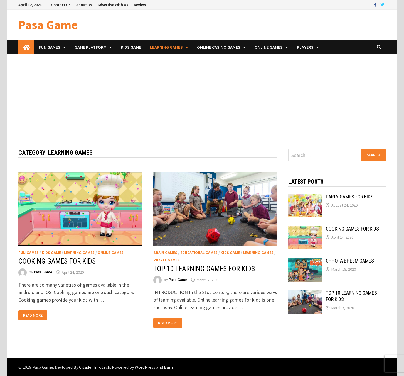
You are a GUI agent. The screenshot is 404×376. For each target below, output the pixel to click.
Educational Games (199, 252)
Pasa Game (48, 24)
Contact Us (61, 4)
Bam (168, 367)
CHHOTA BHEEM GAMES (350, 261)
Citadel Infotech (94, 367)
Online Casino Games (218, 47)
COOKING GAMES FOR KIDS (57, 261)
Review (140, 4)
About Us (84, 4)
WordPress (145, 367)
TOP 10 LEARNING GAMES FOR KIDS (204, 269)
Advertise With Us (113, 4)
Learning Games (166, 47)
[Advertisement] (202, 96)
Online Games (269, 47)
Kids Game (131, 47)
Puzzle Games (166, 260)
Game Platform (91, 47)
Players (305, 47)
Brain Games (165, 252)
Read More (33, 315)
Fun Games (49, 47)
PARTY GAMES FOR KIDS (349, 197)
